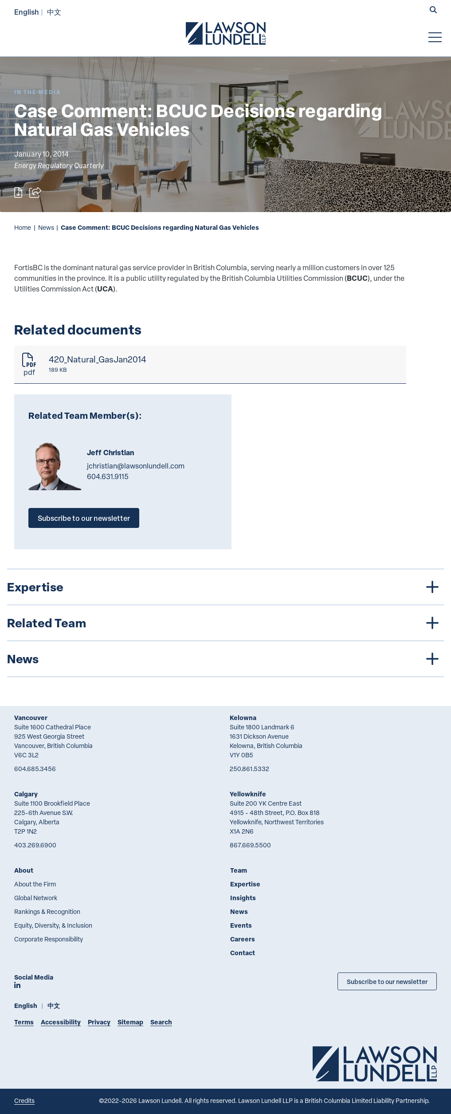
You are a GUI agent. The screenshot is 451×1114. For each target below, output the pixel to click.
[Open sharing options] (35, 192)
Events (241, 925)
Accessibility (61, 1022)
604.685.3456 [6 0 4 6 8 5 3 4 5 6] (35, 768)
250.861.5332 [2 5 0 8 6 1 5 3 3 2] (249, 768)
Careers (242, 939)
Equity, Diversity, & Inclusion (53, 925)
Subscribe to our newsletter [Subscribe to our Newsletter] (387, 981)
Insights (243, 897)
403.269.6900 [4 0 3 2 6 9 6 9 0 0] (35, 845)
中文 (54, 12)
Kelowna (243, 717)
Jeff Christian (110, 452)
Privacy (99, 1022)
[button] (433, 10)
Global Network (35, 898)
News (46, 227)
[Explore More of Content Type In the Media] (37, 92)
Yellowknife (248, 794)
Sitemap (130, 1022)
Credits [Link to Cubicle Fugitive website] (24, 1100)
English (26, 12)
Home (22, 227)
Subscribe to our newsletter (84, 518)
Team (238, 870)
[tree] (225, 623)
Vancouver (30, 717)
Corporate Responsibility (48, 939)
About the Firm (35, 884)
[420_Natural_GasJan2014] (210, 365)
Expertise (245, 884)
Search (161, 1022)
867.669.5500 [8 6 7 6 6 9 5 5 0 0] (250, 845)
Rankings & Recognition (47, 911)
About (23, 870)
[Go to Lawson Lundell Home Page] (226, 33)
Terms (24, 1022)
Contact (242, 952)
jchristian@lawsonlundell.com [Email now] (135, 466)
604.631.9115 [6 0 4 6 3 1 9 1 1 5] (108, 476)
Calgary (26, 794)
